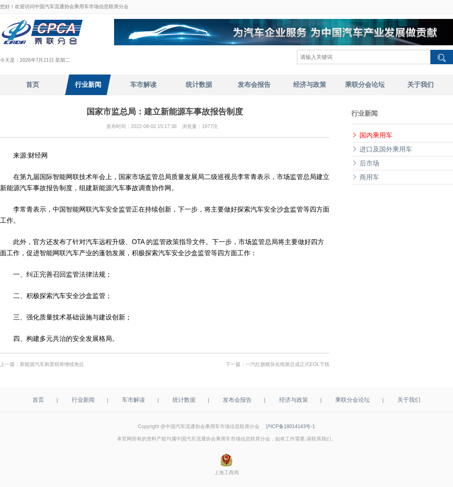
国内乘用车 (371, 135)
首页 (38, 399)
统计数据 (184, 399)
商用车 (365, 177)
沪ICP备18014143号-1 (290, 426)
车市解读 (133, 399)
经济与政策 (293, 399)
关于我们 (408, 399)
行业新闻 (83, 399)
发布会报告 (237, 399)
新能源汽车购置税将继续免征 (52, 364)
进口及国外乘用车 (381, 149)
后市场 (365, 163)
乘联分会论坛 (352, 399)
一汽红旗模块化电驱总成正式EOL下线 (287, 364)
